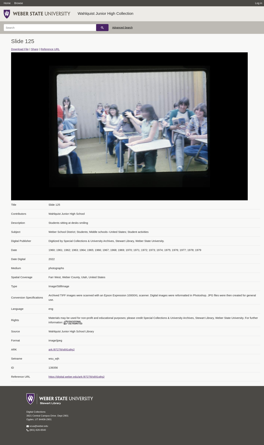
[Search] (50, 27)
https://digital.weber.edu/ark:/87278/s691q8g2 (77, 376)
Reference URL (50, 49)
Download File (20, 49)
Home (7, 3)
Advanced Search (122, 27)
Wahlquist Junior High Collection (105, 13)
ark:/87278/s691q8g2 (62, 349)
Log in (258, 3)
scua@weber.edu (37, 426)
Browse (18, 3)
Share (34, 49)
